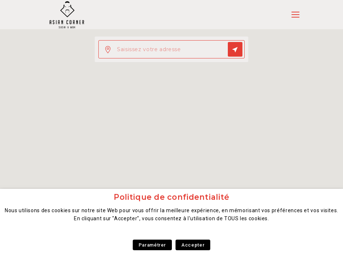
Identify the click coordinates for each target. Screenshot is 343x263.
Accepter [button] (192, 245)
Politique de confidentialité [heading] (171, 197)
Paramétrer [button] (152, 245)
